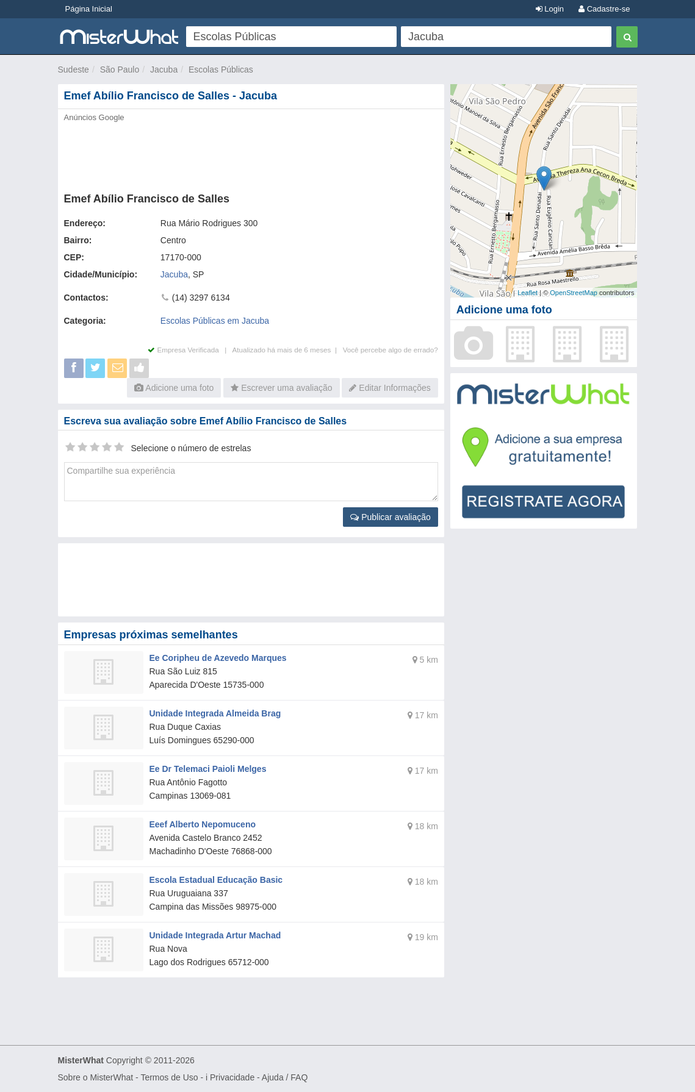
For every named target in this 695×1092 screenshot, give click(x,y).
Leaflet (527, 292)
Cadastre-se (604, 8)
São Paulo (120, 69)
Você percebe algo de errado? (390, 350)
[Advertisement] (251, 153)
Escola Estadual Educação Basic (216, 880)
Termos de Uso (169, 1077)
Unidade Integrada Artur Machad (215, 935)
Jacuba (164, 69)
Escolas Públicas (221, 69)
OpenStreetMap (573, 292)
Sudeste (73, 69)
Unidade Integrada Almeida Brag (215, 713)
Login (550, 8)
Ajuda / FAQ (285, 1077)
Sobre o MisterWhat (96, 1077)
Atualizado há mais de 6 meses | (287, 350)
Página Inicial (88, 8)
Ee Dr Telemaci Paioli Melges (208, 769)
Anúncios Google (94, 117)
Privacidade (232, 1077)
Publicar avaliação (390, 517)
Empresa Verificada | (190, 350)
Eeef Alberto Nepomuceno (202, 824)
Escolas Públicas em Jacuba (214, 321)
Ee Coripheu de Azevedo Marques (218, 658)
